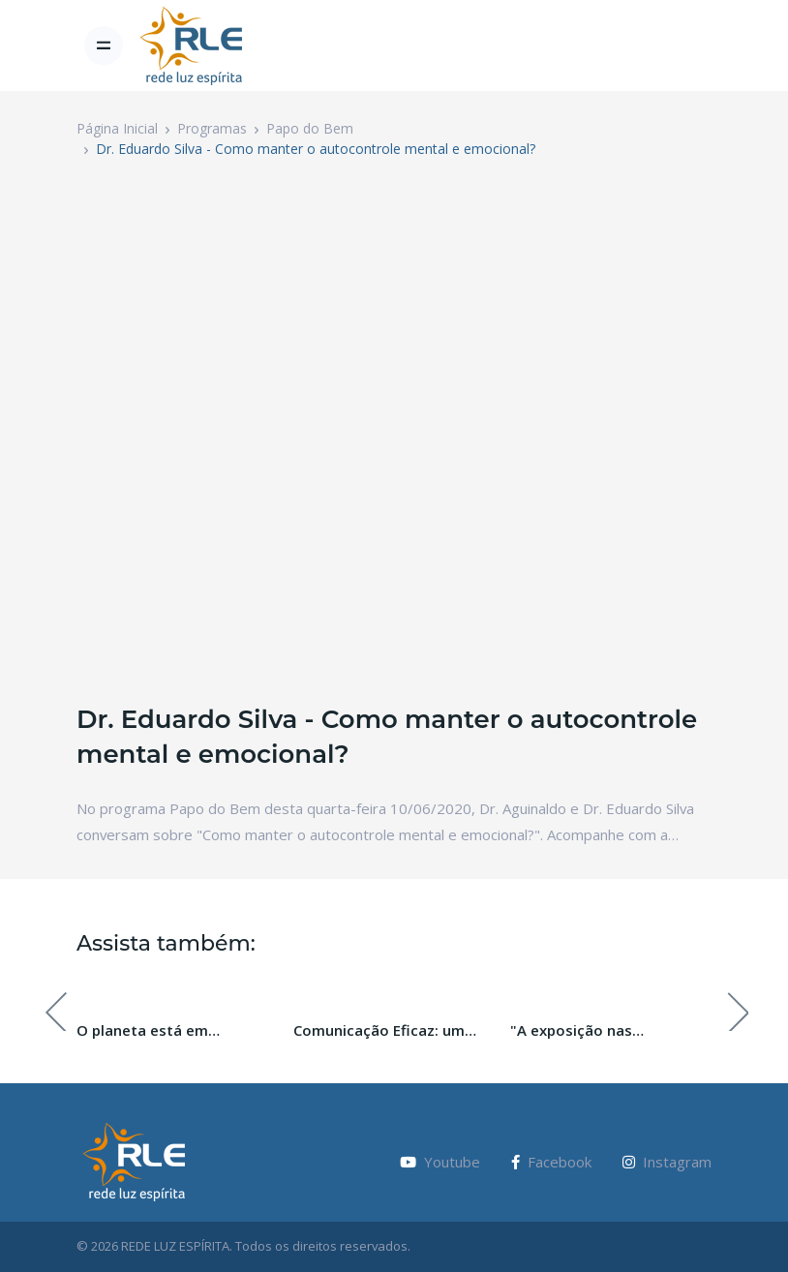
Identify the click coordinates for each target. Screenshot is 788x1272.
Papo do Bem (309, 128)
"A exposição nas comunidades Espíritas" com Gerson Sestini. (611, 1031)
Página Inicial (117, 128)
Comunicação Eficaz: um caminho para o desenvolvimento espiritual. (392, 1031)
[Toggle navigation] (103, 45)
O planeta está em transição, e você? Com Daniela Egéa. (158, 1031)
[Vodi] (192, 45)
